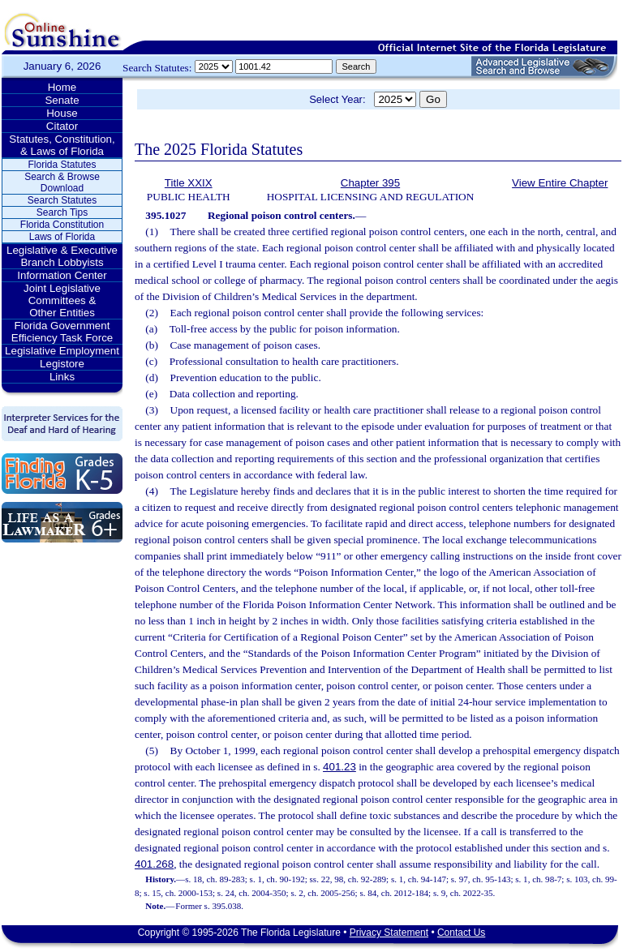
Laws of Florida (62, 236)
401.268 (154, 864)
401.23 (339, 767)
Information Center (61, 275)
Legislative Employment (62, 351)
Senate (62, 100)
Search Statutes (62, 200)
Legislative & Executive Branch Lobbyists (62, 256)
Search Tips (62, 212)
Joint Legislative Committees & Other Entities (62, 300)
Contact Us (461, 932)
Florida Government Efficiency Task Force (62, 331)
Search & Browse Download (62, 182)
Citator (62, 126)
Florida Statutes (62, 164)
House (62, 113)
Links (62, 377)
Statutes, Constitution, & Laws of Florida (61, 145)
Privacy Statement (389, 932)
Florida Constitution (62, 224)
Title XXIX (189, 183)
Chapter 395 (370, 183)
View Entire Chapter (560, 183)
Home (62, 87)
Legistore (62, 364)
